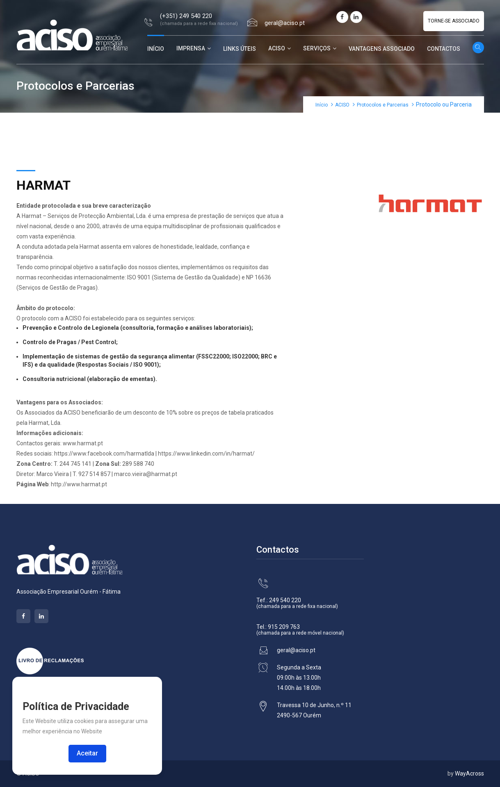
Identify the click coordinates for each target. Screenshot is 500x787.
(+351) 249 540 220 (186, 16)
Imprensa (190, 48)
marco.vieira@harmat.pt (145, 474)
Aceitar (87, 753)
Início (155, 48)
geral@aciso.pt (285, 23)
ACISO (276, 48)
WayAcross (469, 773)
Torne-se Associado (453, 21)
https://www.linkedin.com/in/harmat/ (206, 453)
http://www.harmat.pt (79, 484)
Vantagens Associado (382, 48)
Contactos (443, 48)
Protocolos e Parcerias (383, 105)
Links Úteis (239, 48)
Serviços (317, 48)
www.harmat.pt (83, 443)
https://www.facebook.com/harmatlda (104, 453)
